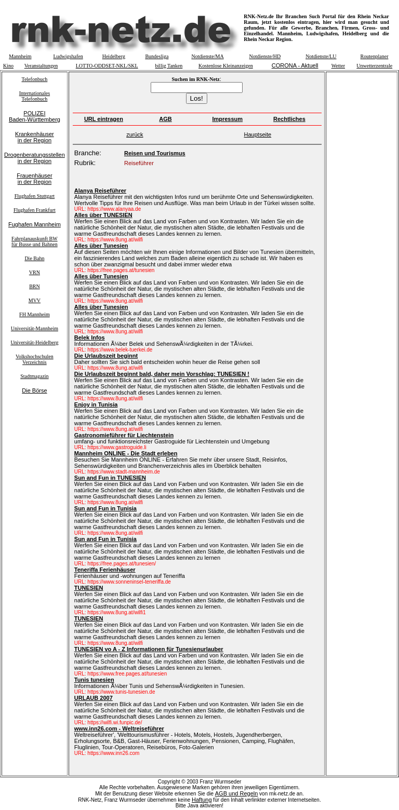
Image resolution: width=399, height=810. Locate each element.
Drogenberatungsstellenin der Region (34, 158)
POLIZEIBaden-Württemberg (34, 116)
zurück (134, 134)
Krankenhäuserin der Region (34, 137)
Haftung (202, 800)
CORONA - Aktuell (295, 65)
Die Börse (34, 390)
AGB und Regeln (236, 793)
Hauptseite (258, 134)
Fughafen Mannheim (34, 224)
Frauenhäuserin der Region (34, 178)
